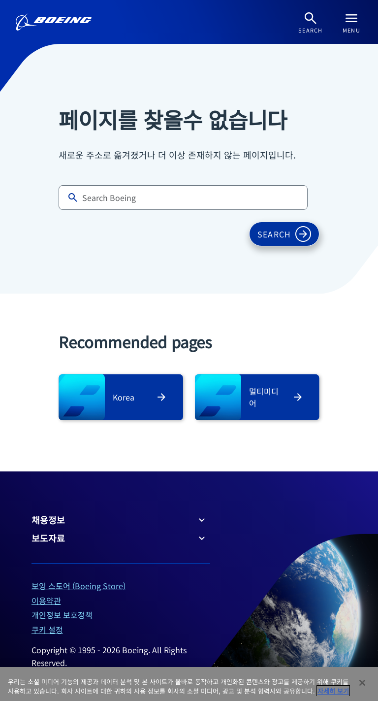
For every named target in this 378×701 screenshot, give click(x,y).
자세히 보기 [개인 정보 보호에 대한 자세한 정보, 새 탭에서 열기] (333, 691)
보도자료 (120, 538)
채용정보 (120, 519)
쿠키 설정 (47, 629)
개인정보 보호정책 (62, 615)
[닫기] (362, 683)
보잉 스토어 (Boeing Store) (79, 586)
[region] (189, 684)
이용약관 (46, 600)
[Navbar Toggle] (351, 22)
